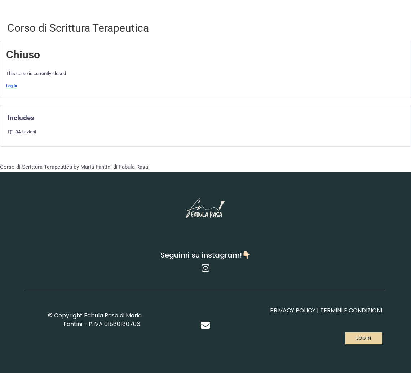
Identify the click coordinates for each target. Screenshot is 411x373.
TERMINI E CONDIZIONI (351, 310)
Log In (11, 86)
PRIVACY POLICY (292, 310)
